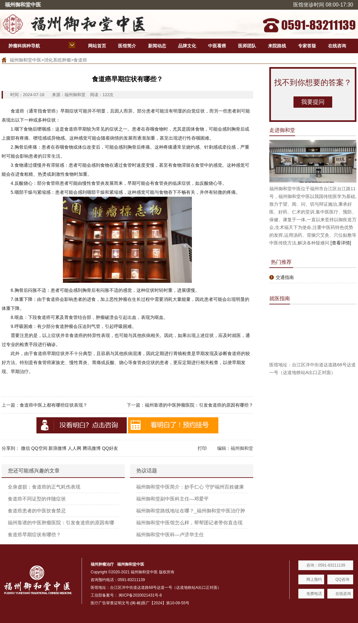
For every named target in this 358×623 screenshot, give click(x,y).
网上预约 (314, 579)
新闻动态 (157, 45)
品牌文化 (187, 45)
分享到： (11, 448)
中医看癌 (217, 45)
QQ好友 (110, 448)
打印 (202, 448)
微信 (25, 448)
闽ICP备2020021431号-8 (140, 595)
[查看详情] (341, 242)
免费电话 (314, 593)
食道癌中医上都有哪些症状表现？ (53, 405)
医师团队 (247, 45)
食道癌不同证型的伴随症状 (37, 498)
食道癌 (80, 60)
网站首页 (97, 45)
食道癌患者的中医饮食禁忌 (37, 510)
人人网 (74, 448)
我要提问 (312, 102)
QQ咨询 (342, 579)
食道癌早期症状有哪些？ (34, 534)
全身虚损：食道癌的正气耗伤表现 (44, 487)
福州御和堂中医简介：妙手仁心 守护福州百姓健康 (190, 487)
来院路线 (277, 45)
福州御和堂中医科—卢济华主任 (170, 534)
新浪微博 (57, 448)
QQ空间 (39, 448)
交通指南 (285, 277)
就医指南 (279, 298)
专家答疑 (307, 45)
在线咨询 (337, 45)
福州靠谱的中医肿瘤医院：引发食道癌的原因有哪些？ (199, 405)
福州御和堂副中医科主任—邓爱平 (172, 498)
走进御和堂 (282, 130)
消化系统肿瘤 (57, 60)
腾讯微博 (92, 448)
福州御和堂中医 (25, 60)
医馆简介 (127, 45)
